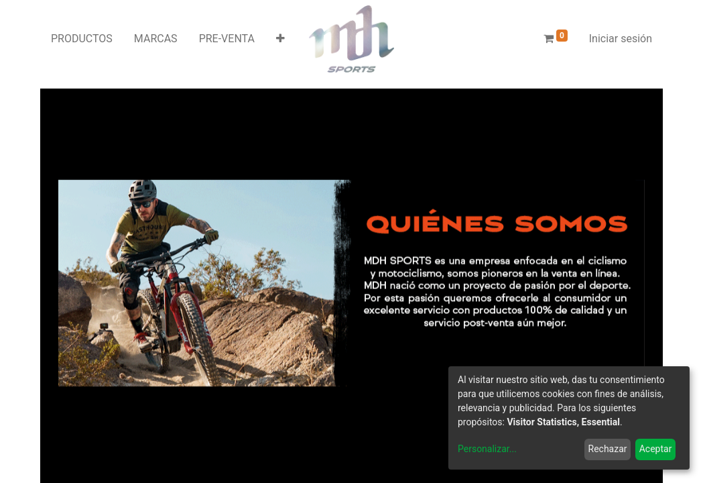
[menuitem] (81, 38)
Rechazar (607, 448)
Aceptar (655, 448)
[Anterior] (102, 283)
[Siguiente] (601, 283)
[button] (280, 38)
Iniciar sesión (620, 38)
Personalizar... (487, 448)
